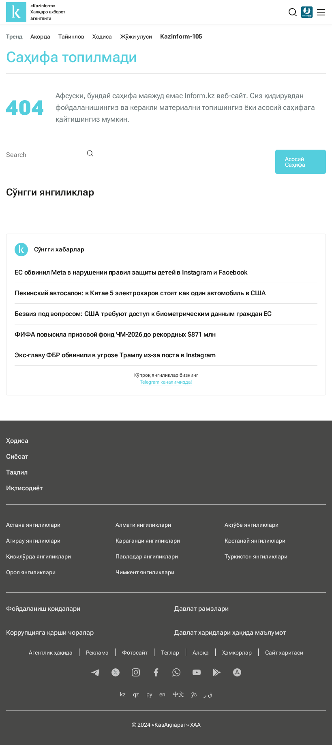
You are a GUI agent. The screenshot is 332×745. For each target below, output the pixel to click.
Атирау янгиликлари (33, 540)
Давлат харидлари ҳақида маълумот (230, 632)
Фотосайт (135, 652)
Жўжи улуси (136, 36)
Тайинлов (71, 36)
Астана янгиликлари (33, 525)
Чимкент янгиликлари (145, 572)
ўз (194, 694)
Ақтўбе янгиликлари (251, 525)
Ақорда (40, 36)
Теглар (170, 652)
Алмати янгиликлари (143, 525)
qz (136, 694)
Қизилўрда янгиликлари (38, 556)
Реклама (97, 652)
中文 (178, 694)
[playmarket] (217, 673)
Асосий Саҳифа (295, 162)
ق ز (208, 694)
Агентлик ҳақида (51, 652)
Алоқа (201, 652)
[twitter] (115, 673)
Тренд (14, 36)
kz (123, 694)
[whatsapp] (176, 673)
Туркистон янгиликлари (256, 556)
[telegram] (95, 673)
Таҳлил (17, 472)
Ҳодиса (102, 36)
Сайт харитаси (284, 652)
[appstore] (237, 673)
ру (149, 694)
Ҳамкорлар (237, 652)
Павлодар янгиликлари (147, 556)
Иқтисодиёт (24, 488)
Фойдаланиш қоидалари (43, 608)
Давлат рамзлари (201, 608)
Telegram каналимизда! (166, 382)
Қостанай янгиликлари (255, 540)
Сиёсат (17, 456)
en (162, 694)
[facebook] (156, 673)
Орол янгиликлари (31, 572)
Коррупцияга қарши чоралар (50, 632)
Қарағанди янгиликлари (148, 540)
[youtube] (197, 673)
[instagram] (136, 673)
